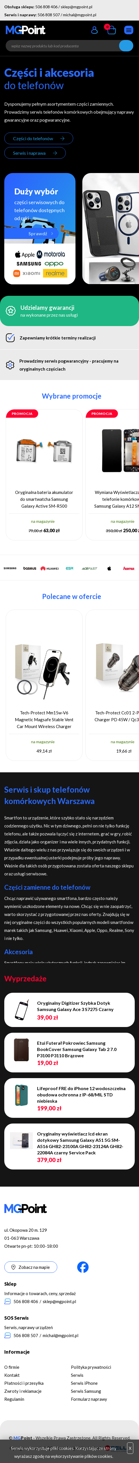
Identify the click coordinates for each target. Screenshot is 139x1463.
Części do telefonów (33, 138)
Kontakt (12, 1375)
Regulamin (14, 1399)
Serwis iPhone (84, 1383)
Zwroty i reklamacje (23, 1391)
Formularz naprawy (89, 1399)
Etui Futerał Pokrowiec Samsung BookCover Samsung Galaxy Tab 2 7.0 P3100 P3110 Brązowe (76, 1049)
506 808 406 (46, 6)
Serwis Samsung (86, 1391)
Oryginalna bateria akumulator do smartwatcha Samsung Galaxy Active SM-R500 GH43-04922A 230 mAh (44, 499)
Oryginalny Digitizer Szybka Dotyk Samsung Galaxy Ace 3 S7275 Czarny (75, 1006)
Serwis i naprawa (29, 153)
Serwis (77, 1375)
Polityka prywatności (91, 1367)
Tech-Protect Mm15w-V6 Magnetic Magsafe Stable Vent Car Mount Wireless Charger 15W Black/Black (44, 720)
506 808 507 (49, 14)
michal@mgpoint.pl (79, 14)
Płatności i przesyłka (24, 1383)
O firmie (11, 1367)
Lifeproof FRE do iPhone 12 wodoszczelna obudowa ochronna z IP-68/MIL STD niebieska (81, 1095)
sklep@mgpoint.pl (76, 6)
